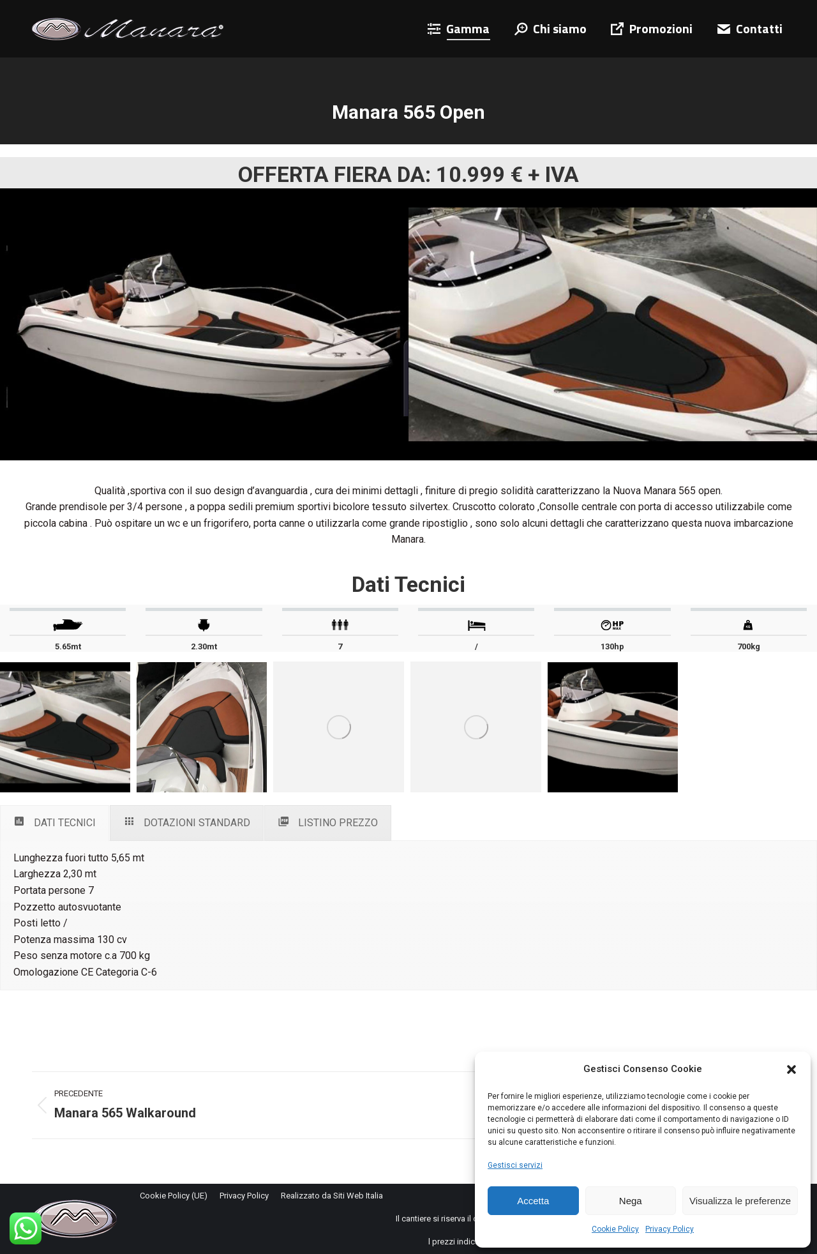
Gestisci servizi (515, 1165)
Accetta (533, 1200)
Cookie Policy (615, 1229)
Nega (630, 1200)
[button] (791, 1069)
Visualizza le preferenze (740, 1200)
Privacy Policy (669, 1229)
